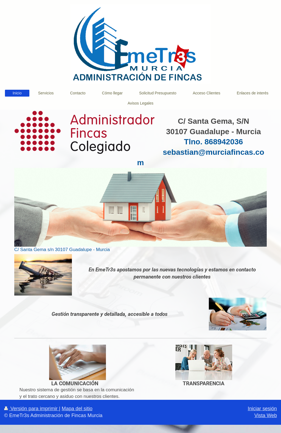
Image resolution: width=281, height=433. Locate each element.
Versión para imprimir (31, 408)
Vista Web (265, 415)
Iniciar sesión (262, 408)
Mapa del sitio (77, 408)
